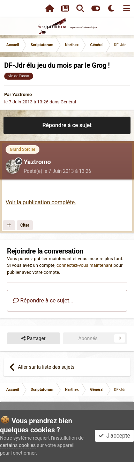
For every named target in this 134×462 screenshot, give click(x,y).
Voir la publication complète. (41, 202)
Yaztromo (22, 94)
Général (68, 101)
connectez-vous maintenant (84, 265)
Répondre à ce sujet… (43, 300)
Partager (33, 338)
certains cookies (18, 445)
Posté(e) (57, 171)
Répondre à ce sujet (66, 125)
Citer (24, 225)
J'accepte (114, 435)
